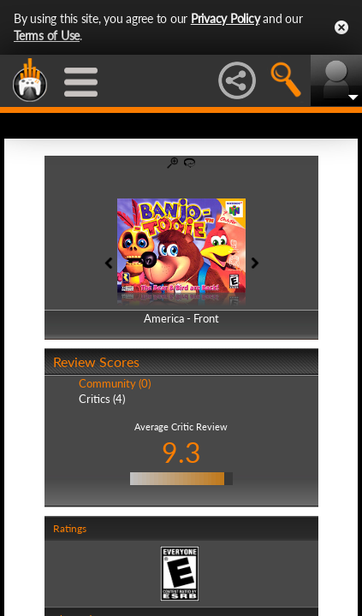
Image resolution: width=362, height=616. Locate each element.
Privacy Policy (225, 18)
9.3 (181, 452)
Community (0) (115, 383)
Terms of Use (47, 35)
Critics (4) (102, 399)
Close (341, 27)
